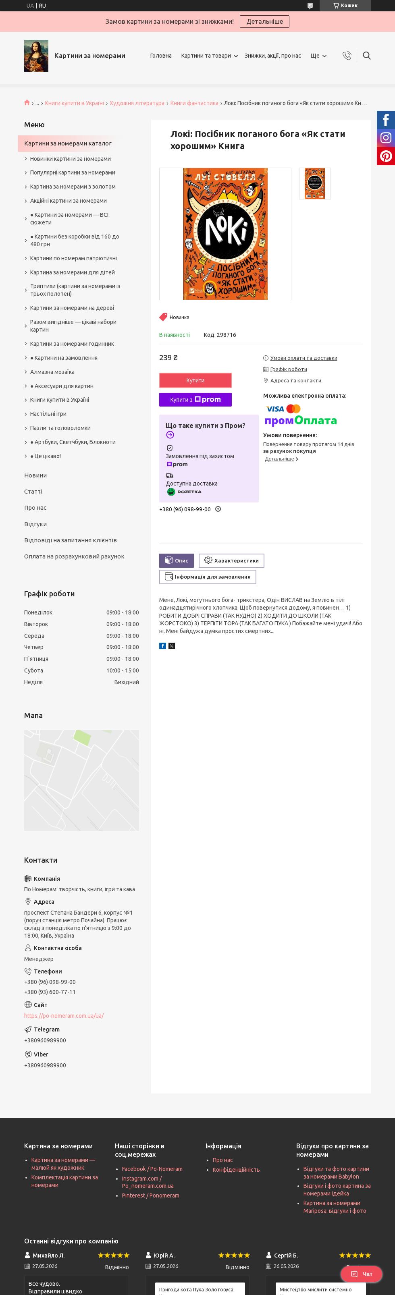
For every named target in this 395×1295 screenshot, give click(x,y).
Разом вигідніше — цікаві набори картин (73, 326)
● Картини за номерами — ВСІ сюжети (69, 219)
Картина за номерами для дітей (72, 272)
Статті (33, 491)
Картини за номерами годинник (72, 343)
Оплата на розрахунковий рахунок (74, 556)
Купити (196, 380)
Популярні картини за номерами (72, 172)
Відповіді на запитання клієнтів (70, 540)
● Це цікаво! (45, 456)
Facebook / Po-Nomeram (152, 1169)
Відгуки (35, 524)
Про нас (35, 507)
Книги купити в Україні (74, 103)
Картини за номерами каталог (68, 143)
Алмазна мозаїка (52, 372)
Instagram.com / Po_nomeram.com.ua (148, 1182)
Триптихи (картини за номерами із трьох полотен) (75, 290)
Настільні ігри (48, 414)
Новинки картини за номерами (70, 159)
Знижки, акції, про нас (273, 55)
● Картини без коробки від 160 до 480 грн (74, 240)
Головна (161, 55)
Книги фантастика (194, 103)
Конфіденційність (236, 1169)
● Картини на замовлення (64, 358)
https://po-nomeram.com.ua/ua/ (64, 1016)
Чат (361, 1274)
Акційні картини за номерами (68, 200)
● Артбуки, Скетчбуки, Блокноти (73, 442)
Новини (35, 475)
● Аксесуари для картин (62, 386)
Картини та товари (206, 55)
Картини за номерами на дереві (72, 308)
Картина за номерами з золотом (73, 186)
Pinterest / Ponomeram (150, 1195)
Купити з (195, 399)
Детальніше (264, 21)
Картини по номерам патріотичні (73, 258)
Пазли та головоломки (60, 428)
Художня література (137, 103)
